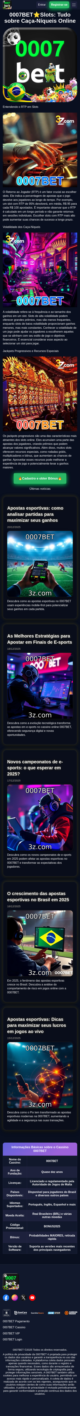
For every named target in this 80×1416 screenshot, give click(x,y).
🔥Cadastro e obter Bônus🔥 (40, 478)
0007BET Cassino (14, 1327)
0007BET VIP (11, 1333)
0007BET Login (12, 1339)
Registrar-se (59, 4)
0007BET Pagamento (16, 1321)
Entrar (42, 4)
